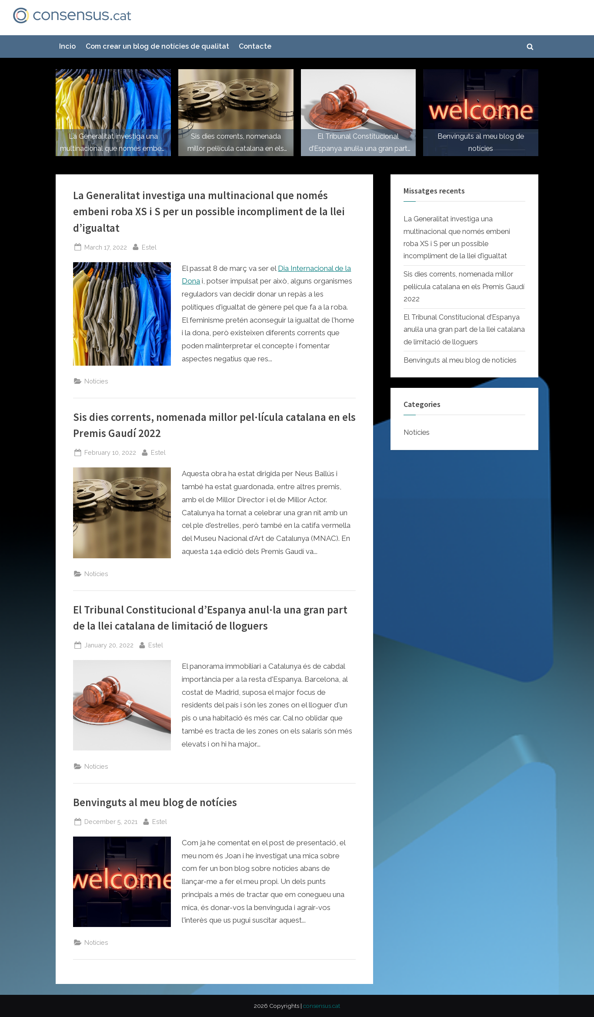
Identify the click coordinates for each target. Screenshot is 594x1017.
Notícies (96, 381)
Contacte (255, 46)
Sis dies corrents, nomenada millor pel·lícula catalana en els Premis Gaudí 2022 (464, 286)
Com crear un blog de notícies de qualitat (157, 46)
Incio (67, 46)
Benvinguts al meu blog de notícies (155, 802)
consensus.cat (321, 1005)
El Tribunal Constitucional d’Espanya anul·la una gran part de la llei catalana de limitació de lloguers (464, 329)
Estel (149, 246)
